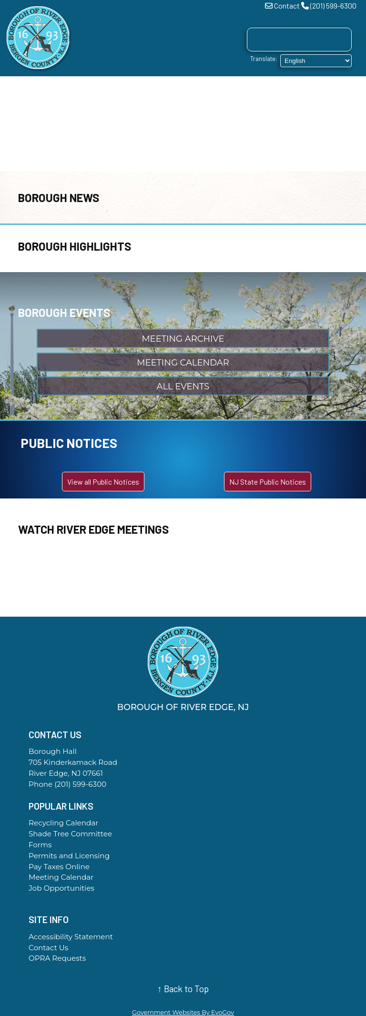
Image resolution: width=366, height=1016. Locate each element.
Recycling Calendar (63, 822)
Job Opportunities (61, 888)
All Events (183, 386)
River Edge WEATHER (183, 581)
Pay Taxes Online (59, 866)
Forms (40, 844)
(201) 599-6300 (333, 5)
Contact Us (48, 947)
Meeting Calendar (183, 362)
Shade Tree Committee (70, 833)
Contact (287, 5)
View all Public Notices (103, 481)
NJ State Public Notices (267, 481)
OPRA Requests (57, 958)
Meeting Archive (183, 339)
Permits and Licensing (69, 855)
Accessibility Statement (71, 936)
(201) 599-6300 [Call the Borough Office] (80, 784)
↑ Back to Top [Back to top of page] (183, 988)
